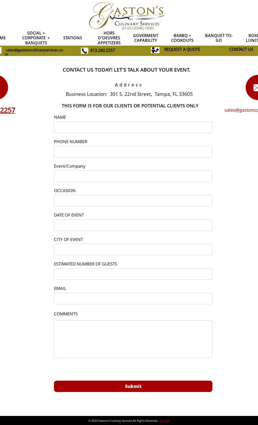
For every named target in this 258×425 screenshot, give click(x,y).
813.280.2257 (102, 50)
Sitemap (164, 420)
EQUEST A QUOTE (183, 49)
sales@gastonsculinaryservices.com (34, 52)
